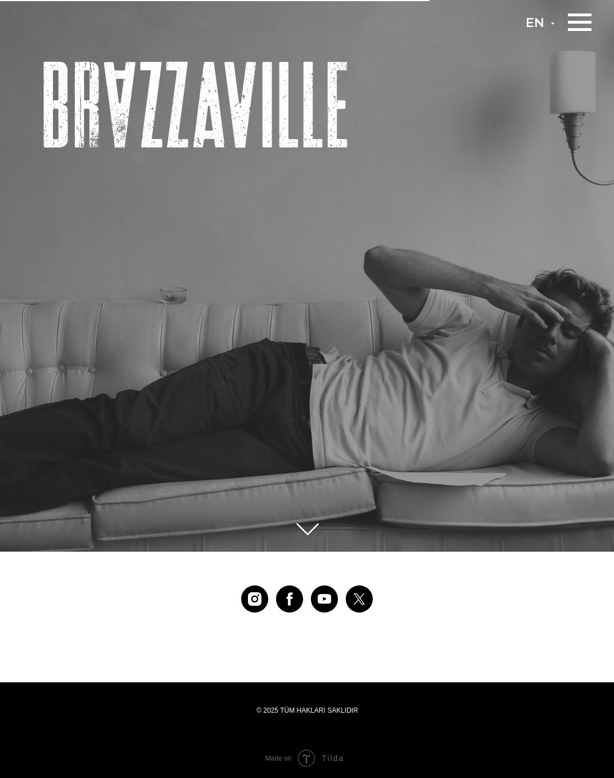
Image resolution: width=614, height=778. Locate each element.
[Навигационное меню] (580, 23)
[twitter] (359, 598)
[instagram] (254, 598)
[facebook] (289, 598)
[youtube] (324, 598)
